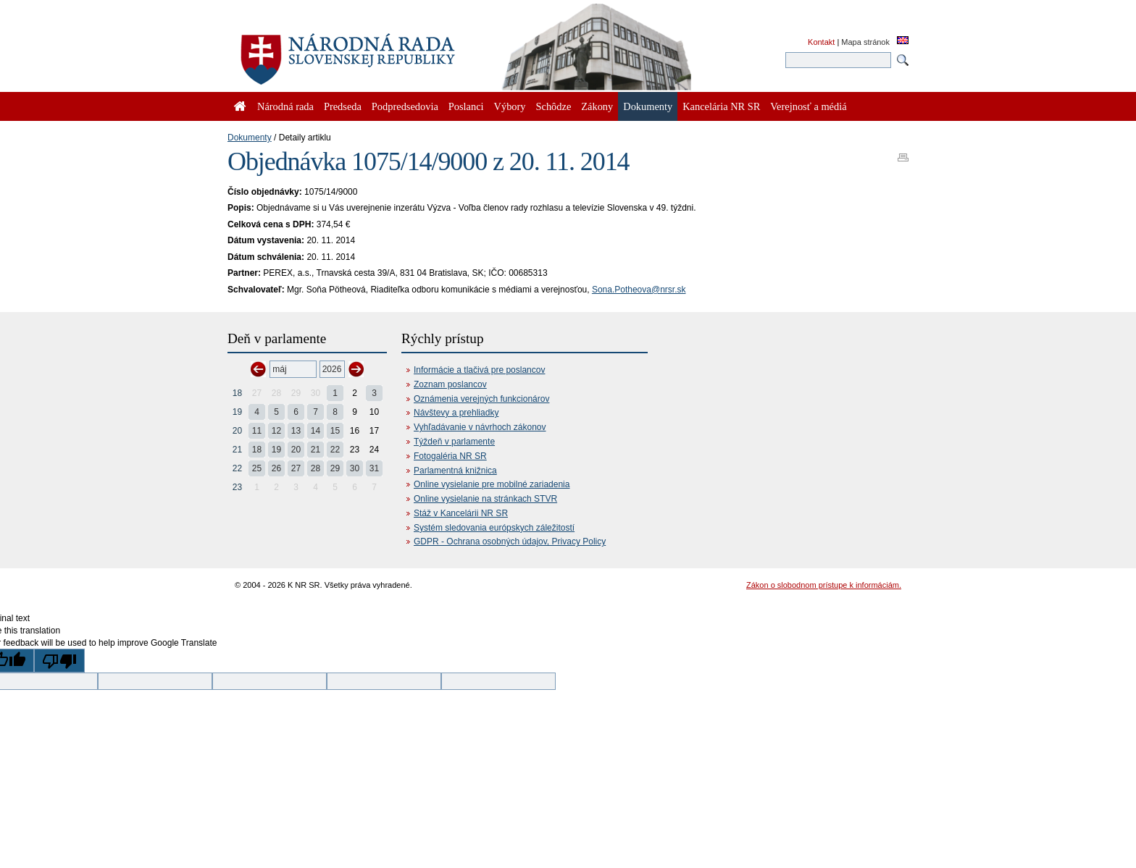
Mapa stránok (865, 42)
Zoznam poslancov (450, 384)
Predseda (343, 106)
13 (296, 431)
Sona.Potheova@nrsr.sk (639, 290)
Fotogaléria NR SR (450, 456)
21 (237, 449)
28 (315, 468)
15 (335, 431)
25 (257, 468)
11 (257, 431)
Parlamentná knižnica (455, 470)
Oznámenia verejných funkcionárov (481, 399)
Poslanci (466, 106)
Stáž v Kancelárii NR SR (461, 513)
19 (237, 412)
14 (315, 431)
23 (237, 487)
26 (276, 468)
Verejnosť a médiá (808, 106)
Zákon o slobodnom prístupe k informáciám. (823, 585)
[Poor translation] (59, 661)
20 (237, 431)
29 (335, 468)
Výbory (510, 106)
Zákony (597, 106)
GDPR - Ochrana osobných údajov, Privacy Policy (510, 541)
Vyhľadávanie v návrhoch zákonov (480, 427)
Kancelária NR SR (721, 106)
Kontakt (821, 42)
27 (296, 468)
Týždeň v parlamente (454, 442)
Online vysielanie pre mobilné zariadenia (491, 484)
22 (335, 449)
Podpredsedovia (405, 106)
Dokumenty (249, 137)
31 (374, 468)
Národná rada (285, 106)
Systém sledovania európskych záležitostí (494, 528)
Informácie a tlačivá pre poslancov (479, 370)
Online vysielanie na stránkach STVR (485, 499)
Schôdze (554, 106)
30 (354, 468)
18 (237, 393)
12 (276, 431)
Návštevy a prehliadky (456, 413)
